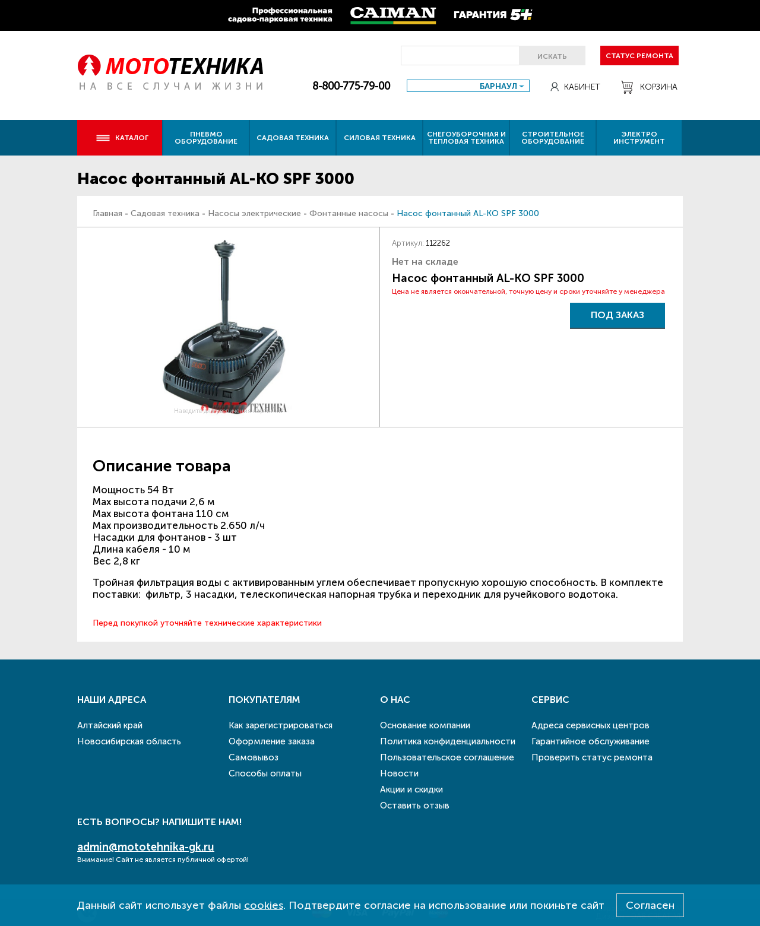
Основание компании (425, 725)
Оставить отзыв (414, 805)
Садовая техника (292, 138)
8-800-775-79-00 (351, 86)
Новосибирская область (129, 741)
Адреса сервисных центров (590, 725)
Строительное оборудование (552, 137)
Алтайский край (109, 725)
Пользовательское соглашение (447, 757)
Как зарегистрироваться (280, 725)
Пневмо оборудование (206, 137)
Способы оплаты (265, 773)
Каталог (122, 138)
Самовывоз (253, 757)
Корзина (649, 87)
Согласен (650, 905)
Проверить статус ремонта (592, 757)
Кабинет (575, 87)
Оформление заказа (272, 741)
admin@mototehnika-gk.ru (145, 847)
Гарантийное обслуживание (590, 741)
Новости (399, 773)
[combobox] (468, 85)
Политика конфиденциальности (447, 741)
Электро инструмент (639, 137)
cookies (263, 905)
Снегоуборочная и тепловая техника (466, 137)
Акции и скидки (411, 789)
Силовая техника (380, 138)
